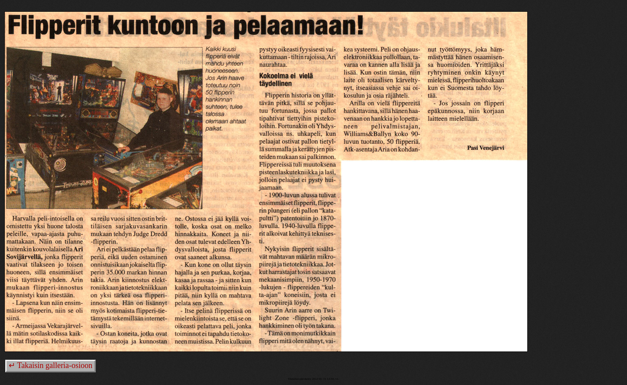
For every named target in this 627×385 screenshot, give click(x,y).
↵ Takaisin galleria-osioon (50, 365)
